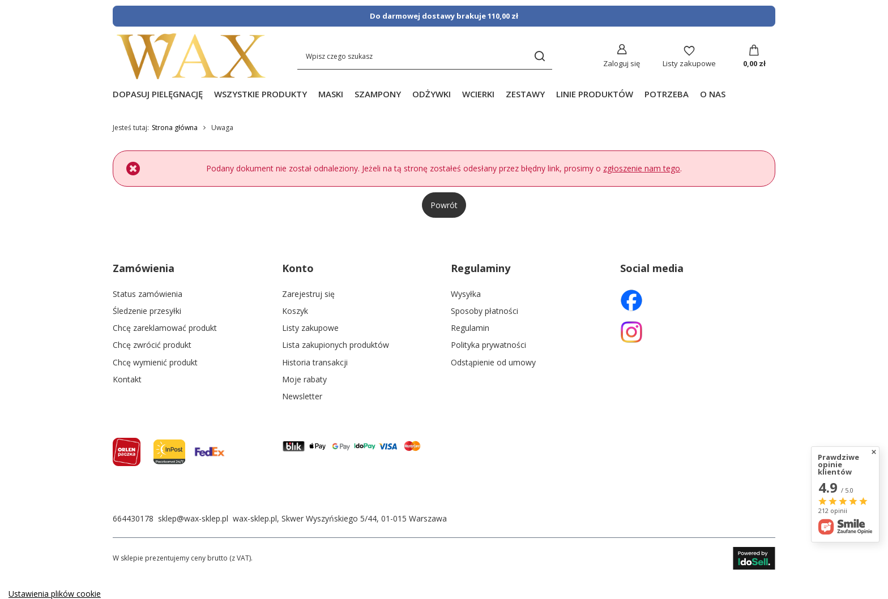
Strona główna (175, 127)
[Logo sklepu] (191, 56)
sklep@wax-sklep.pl (193, 518)
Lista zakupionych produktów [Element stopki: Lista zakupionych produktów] (335, 345)
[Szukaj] (539, 56)
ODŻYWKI (431, 94)
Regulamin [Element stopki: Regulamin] (470, 328)
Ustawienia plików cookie (54, 593)
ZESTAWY (525, 94)
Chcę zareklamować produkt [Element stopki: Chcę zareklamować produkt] (165, 328)
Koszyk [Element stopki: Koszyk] (295, 311)
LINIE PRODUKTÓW (594, 94)
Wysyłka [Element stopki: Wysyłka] (466, 294)
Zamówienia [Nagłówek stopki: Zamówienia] (143, 268)
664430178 (133, 518)
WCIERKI (478, 94)
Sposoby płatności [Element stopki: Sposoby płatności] (484, 311)
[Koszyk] (754, 57)
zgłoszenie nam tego (641, 168)
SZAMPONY (378, 94)
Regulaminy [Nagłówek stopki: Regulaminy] (480, 268)
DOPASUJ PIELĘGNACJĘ (158, 94)
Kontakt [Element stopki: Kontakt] (127, 379)
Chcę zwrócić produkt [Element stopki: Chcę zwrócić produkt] (152, 345)
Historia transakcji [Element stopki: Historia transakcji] (315, 362)
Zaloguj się (621, 63)
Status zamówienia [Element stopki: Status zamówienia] (147, 294)
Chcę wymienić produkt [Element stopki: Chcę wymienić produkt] (155, 362)
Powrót (444, 205)
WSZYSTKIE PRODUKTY (260, 94)
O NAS (712, 94)
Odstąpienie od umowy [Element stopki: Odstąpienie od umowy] (493, 362)
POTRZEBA (666, 94)
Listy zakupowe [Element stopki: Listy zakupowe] (310, 328)
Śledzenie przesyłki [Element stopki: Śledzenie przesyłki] (147, 311)
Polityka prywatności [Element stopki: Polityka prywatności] (488, 345)
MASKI (330, 94)
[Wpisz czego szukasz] (424, 56)
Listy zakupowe (689, 63)
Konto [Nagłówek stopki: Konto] (298, 268)
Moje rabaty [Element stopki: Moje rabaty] (304, 379)
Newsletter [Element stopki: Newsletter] (302, 396)
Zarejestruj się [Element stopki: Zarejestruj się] (308, 294)
